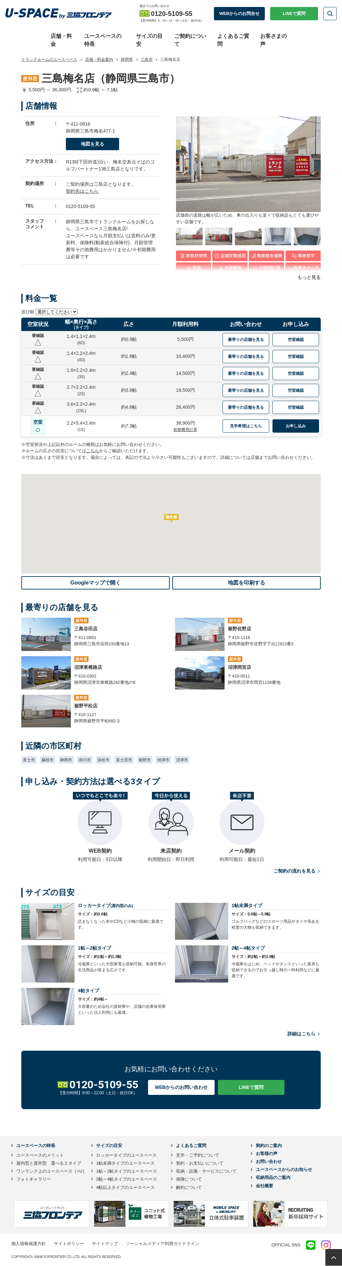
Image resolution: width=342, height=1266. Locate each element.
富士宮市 (124, 760)
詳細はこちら (304, 1034)
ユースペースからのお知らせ (284, 1169)
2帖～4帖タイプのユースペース (126, 1179)
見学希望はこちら (246, 426)
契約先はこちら (82, 191)
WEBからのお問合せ (239, 13)
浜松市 (103, 760)
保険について (189, 1179)
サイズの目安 (109, 1145)
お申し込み (296, 426)
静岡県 (127, 59)
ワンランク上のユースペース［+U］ (51, 1171)
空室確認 (296, 339)
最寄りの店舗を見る (246, 339)
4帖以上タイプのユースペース (125, 1187)
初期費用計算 (185, 429)
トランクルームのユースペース (49, 59)
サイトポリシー (69, 1243)
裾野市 (145, 760)
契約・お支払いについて (200, 1163)
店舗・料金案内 (99, 59)
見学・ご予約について (197, 1155)
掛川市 (85, 760)
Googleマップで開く (95, 582)
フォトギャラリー (33, 1179)
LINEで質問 (294, 13)
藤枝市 (48, 760)
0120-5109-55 (80, 206)
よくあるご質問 (191, 1145)
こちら (92, 450)
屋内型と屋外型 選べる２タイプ (48, 1163)
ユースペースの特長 (35, 1145)
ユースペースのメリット (40, 1155)
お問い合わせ (269, 1161)
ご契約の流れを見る (297, 871)
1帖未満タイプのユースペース (125, 1163)
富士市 (29, 760)
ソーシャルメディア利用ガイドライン (162, 1243)
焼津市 (163, 760)
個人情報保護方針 (28, 1243)
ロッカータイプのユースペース (126, 1155)
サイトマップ (105, 1243)
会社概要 (264, 1185)
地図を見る (92, 144)
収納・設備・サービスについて (206, 1171)
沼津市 (182, 760)
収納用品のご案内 (273, 1177)
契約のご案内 (269, 1145)
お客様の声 (266, 1153)
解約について (189, 1187)
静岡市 (66, 760)
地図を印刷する (246, 582)
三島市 (147, 59)
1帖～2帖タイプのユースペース (126, 1171)
